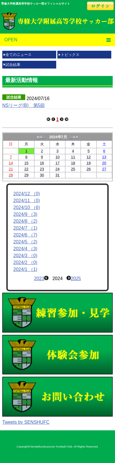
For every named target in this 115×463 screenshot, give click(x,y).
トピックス (70, 54)
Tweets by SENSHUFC (25, 422)
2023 (39, 278)
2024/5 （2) (25, 241)
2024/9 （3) (25, 214)
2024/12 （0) (26, 193)
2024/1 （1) (25, 269)
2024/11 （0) (26, 200)
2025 (76, 278)
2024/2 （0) (25, 262)
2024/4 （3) (25, 248)
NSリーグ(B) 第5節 (23, 105)
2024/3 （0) (25, 255)
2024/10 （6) (26, 207)
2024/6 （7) (25, 235)
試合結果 (12, 64)
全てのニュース (18, 54)
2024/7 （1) (25, 228)
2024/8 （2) (25, 221)
